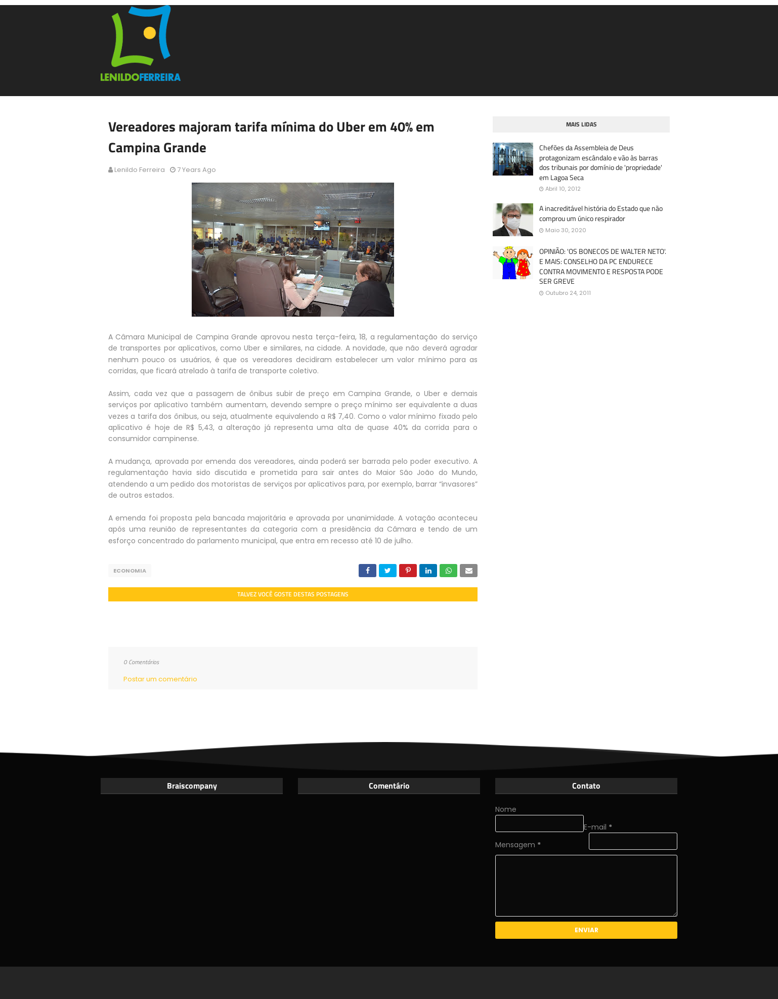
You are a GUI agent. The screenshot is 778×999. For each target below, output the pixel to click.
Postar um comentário (160, 679)
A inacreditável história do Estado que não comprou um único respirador (601, 213)
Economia (129, 571)
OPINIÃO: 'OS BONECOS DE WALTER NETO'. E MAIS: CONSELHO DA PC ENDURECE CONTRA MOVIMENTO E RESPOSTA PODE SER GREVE (602, 266)
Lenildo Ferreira (139, 170)
